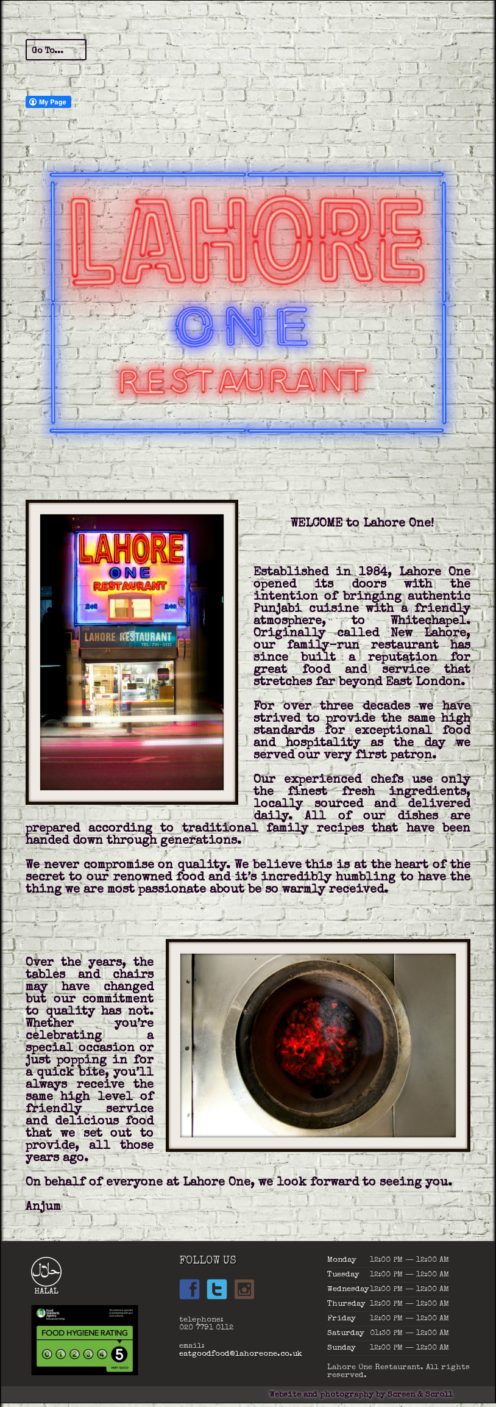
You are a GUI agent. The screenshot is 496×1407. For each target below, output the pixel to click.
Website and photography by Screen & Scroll (361, 1395)
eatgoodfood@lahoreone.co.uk (240, 1354)
